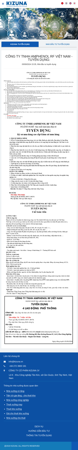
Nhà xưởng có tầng (15, 391)
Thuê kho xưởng (14, 409)
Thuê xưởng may (14, 404)
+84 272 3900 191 (17, 366)
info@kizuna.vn (16, 361)
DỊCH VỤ (39, 426)
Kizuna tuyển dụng (20, 44)
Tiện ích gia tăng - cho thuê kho (21, 395)
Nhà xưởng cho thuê (15, 418)
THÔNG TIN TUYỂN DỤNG (39, 435)
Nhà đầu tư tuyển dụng (58, 44)
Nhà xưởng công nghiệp (17, 400)
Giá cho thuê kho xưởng (17, 413)
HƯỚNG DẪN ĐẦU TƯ (39, 431)
